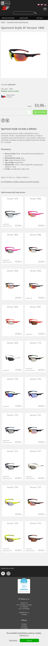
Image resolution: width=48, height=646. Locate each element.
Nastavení (13, 640)
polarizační (23, 18)
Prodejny (24, 624)
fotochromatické (8, 18)
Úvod (3, 22)
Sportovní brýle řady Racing (17, 22)
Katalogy (24, 626)
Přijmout (29, 640)
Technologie (24, 628)
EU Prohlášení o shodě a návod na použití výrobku (20, 182)
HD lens (40, 18)
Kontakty (24, 614)
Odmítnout (24, 635)
